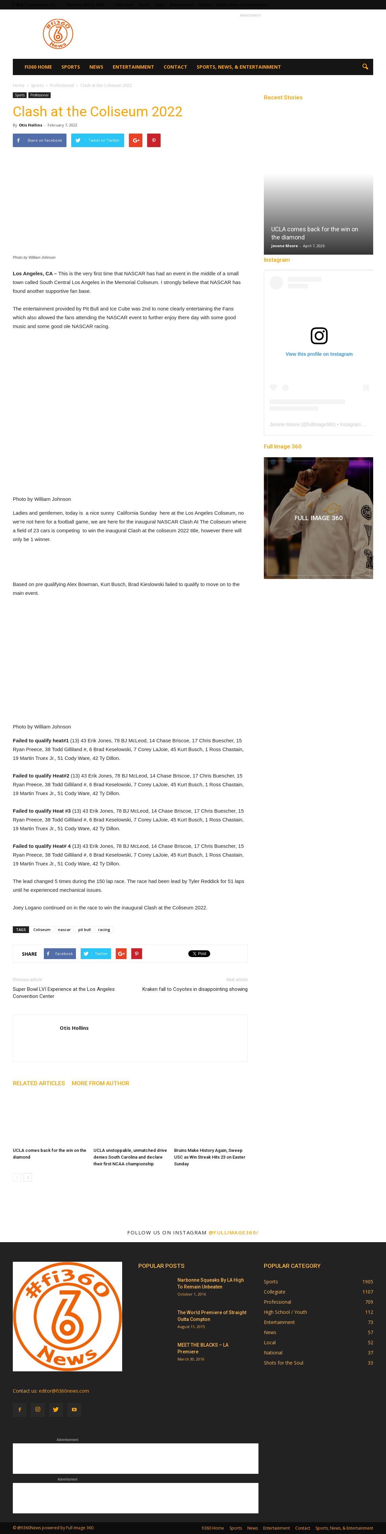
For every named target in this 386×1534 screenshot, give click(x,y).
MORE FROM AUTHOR (100, 1083)
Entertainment (181, 5)
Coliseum (42, 929)
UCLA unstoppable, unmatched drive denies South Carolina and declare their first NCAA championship (130, 1157)
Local (270, 1342)
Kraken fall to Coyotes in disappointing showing (195, 989)
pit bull (84, 929)
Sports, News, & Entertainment (242, 5)
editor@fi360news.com (64, 1391)
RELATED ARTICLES (39, 1083)
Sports (144, 5)
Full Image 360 (283, 446)
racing (104, 929)
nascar (64, 929)
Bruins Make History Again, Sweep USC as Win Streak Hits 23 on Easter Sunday (209, 1157)
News (160, 5)
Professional (39, 95)
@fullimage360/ (234, 1232)
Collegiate (274, 1291)
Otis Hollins (30, 124)
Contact (204, 5)
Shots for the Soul (283, 1362)
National (273, 1352)
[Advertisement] (250, 34)
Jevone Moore (284, 245)
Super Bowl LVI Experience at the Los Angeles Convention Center (64, 992)
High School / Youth (285, 1312)
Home (19, 85)
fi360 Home (124, 5)
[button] (365, 67)
